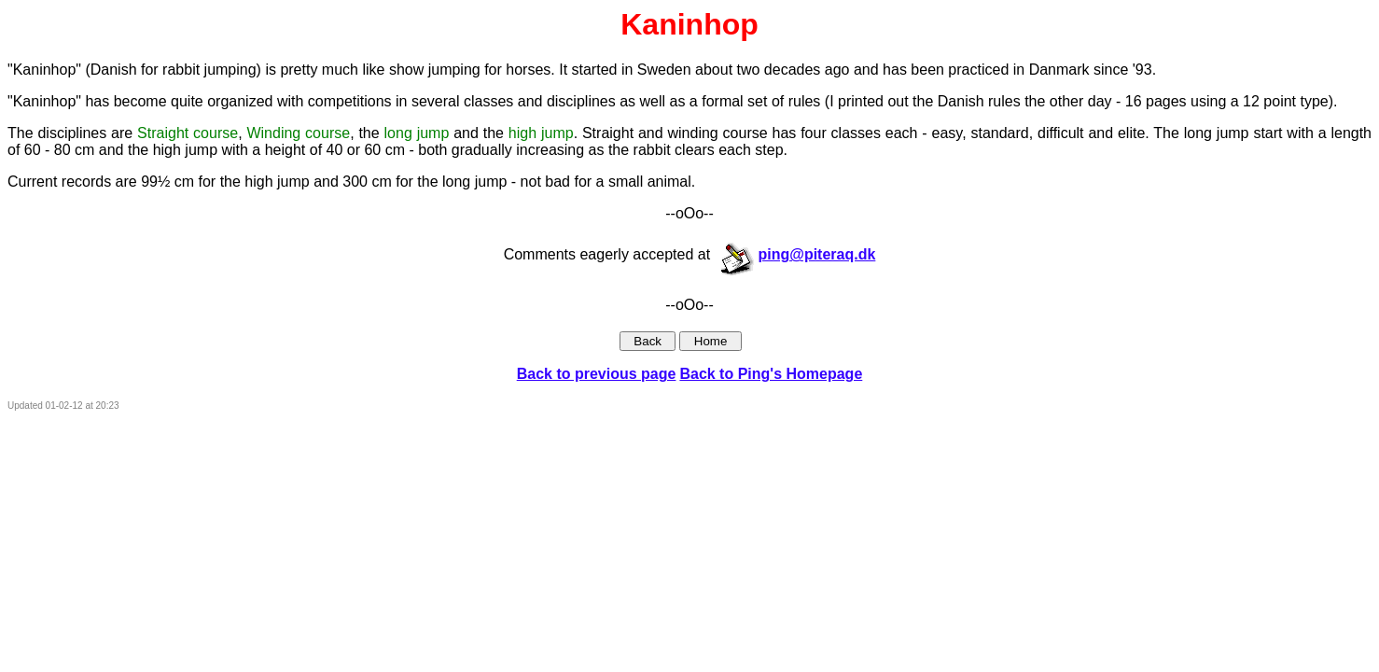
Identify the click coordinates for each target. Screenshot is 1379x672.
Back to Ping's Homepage (770, 374)
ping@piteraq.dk (797, 254)
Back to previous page (596, 374)
